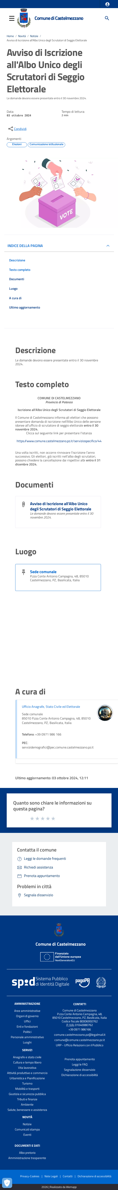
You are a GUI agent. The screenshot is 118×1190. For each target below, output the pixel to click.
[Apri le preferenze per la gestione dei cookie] (7, 1183)
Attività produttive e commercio (27, 1073)
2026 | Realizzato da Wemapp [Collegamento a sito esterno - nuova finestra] (59, 1187)
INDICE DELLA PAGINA (25, 245)
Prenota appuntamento (80, 1059)
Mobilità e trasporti (27, 1088)
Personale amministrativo (27, 1037)
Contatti (79, 1004)
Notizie (34, 36)
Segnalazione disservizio (79, 1069)
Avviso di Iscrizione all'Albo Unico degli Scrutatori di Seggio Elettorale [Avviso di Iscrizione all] (60, 506)
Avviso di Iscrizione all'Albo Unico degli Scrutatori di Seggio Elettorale (47, 40)
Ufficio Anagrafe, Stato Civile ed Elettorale (51, 706)
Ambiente (27, 1104)
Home (10, 36)
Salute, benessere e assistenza (27, 1109)
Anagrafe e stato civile (27, 1057)
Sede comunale (43, 571)
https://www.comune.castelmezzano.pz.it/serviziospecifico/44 (59, 441)
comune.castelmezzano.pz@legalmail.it (79, 1034)
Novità (22, 36)
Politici (27, 1031)
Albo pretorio (27, 1152)
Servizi (27, 1050)
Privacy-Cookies (29, 1176)
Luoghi (27, 1042)
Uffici (27, 1021)
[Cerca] (107, 18)
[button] (107, 4)
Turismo (27, 1083)
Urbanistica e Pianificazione (27, 1078)
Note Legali (51, 1176)
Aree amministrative (27, 1010)
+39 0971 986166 (79, 1029)
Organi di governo (27, 1016)
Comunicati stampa (27, 1129)
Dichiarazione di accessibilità (79, 1075)
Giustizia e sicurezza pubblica (27, 1094)
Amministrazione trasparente (27, 1158)
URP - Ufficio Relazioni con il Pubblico (79, 1045)
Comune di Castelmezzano (59, 18)
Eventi (27, 1134)
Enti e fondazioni (27, 1026)
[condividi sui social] (17, 129)
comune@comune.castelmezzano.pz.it (79, 1040)
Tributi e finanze (27, 1099)
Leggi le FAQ (80, 1064)
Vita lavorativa (27, 1067)
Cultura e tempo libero (27, 1062)
